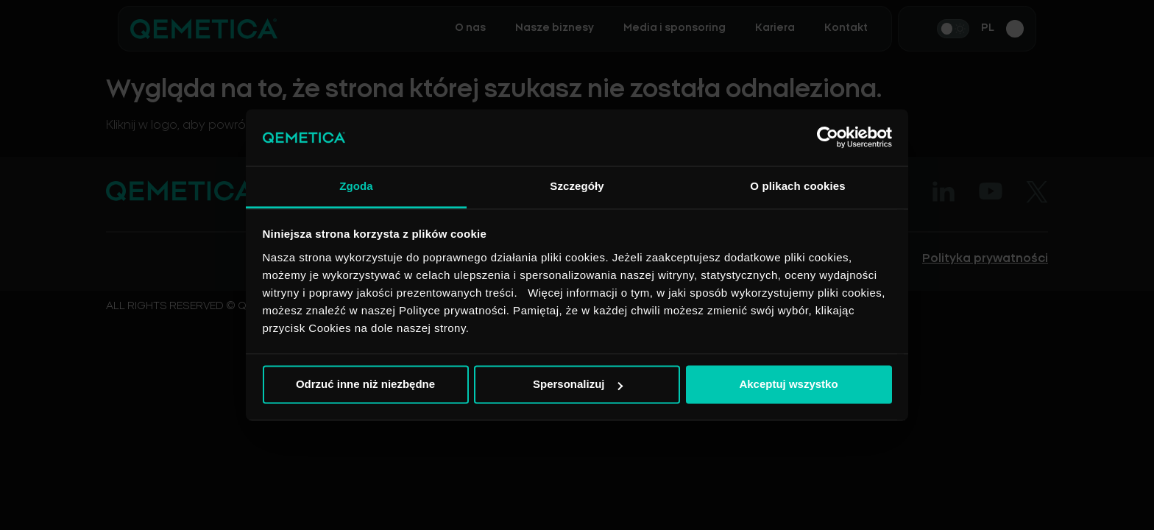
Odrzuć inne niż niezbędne (365, 384)
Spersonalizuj (578, 384)
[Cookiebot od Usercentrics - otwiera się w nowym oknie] (827, 138)
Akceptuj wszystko (788, 384)
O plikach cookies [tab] (797, 186)
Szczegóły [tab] (576, 186)
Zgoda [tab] (356, 186)
